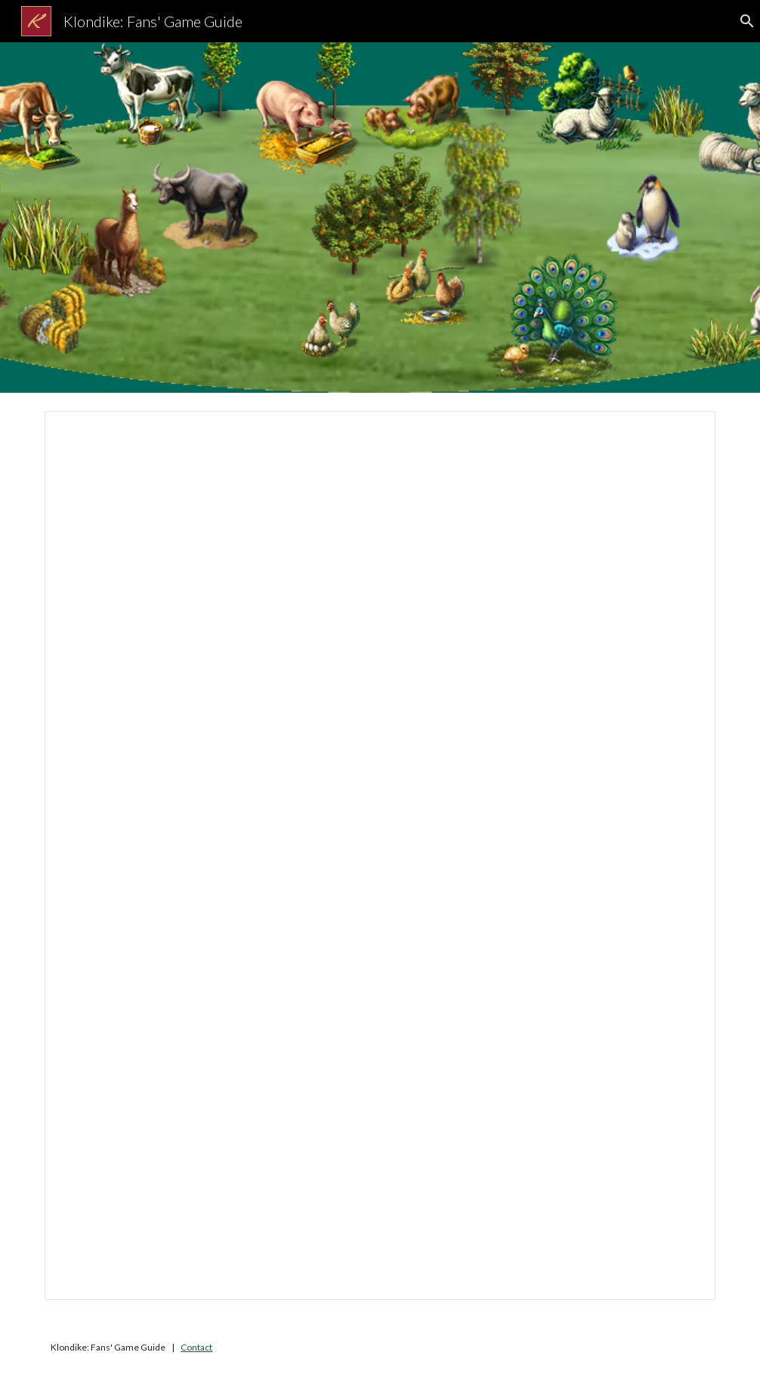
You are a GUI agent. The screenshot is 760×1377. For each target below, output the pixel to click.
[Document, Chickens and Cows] (380, 855)
